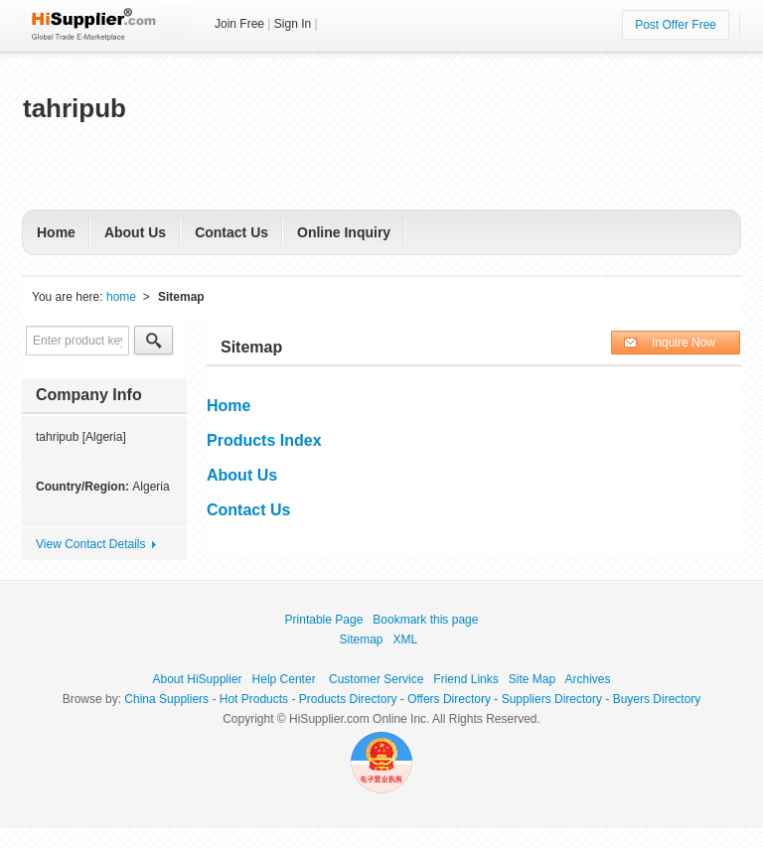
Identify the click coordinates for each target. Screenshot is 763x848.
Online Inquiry (343, 232)
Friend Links (465, 679)
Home (56, 232)
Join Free (239, 24)
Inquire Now (683, 343)
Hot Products (254, 699)
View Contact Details (91, 544)
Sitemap (361, 639)
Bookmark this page (425, 620)
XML (405, 639)
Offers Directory (449, 699)
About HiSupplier (197, 679)
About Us (135, 232)
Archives (587, 679)
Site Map (532, 679)
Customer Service (376, 679)
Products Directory (348, 699)
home (121, 297)
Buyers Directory (657, 699)
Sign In (292, 24)
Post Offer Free (675, 25)
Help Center (284, 679)
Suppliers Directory (552, 699)
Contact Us (231, 232)
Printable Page (324, 620)
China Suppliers (166, 699)
